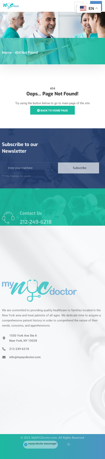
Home (7, 52)
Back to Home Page (52, 110)
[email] (30, 173)
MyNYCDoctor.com (44, 433)
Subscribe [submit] (79, 173)
